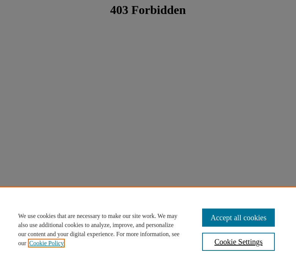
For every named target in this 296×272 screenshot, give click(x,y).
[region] (148, 229)
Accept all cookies (238, 217)
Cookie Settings (239, 242)
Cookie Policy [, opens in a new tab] (46, 243)
